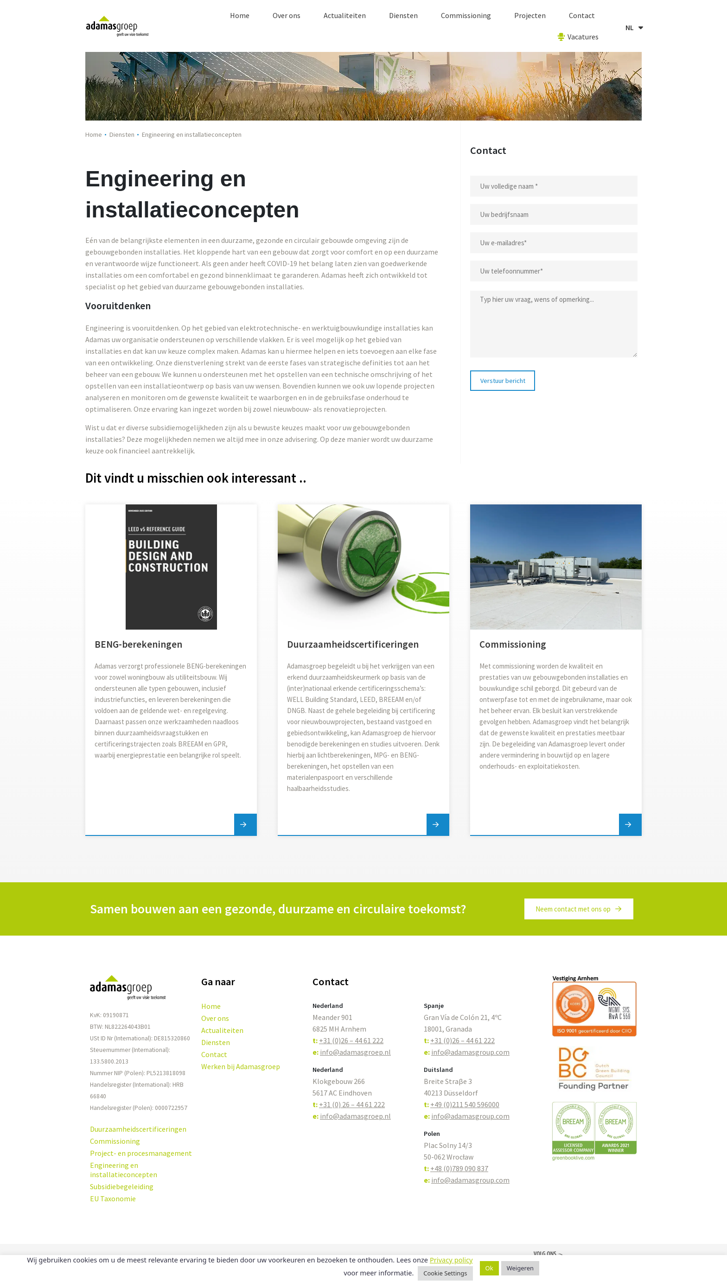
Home (239, 15)
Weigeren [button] (520, 1268)
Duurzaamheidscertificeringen (353, 644)
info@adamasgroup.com (470, 1052)
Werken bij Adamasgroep (240, 1066)
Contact (582, 15)
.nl (387, 1116)
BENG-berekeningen (138, 644)
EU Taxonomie (113, 1198)
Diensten (403, 15)
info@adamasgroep (351, 1116)
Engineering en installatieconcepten (123, 1169)
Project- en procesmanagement (141, 1153)
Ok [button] (489, 1268)
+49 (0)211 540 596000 (464, 1104)
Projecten (530, 15)
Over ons (286, 15)
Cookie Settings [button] (445, 1273)
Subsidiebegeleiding (121, 1186)
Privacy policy (451, 1259)
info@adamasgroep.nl (355, 1052)
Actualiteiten (345, 15)
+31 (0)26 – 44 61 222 (351, 1040)
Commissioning (466, 15)
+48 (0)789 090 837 (459, 1168)
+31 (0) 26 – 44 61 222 (352, 1104)
